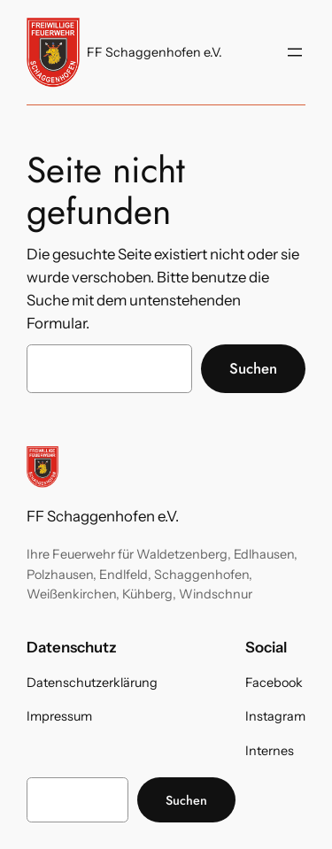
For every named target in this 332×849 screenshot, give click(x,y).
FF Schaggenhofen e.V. (154, 52)
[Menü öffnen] (294, 52)
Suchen (253, 368)
